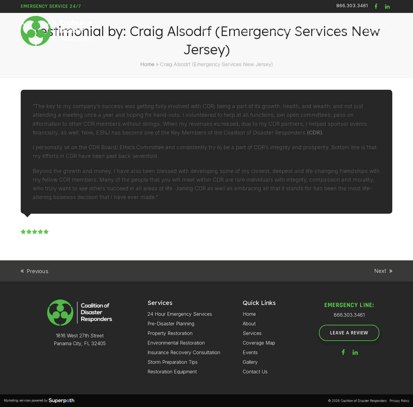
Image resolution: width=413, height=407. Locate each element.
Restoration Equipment (172, 372)
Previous (34, 272)
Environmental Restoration (176, 343)
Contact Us (255, 372)
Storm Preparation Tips (172, 362)
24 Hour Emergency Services (179, 314)
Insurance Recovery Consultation (183, 352)
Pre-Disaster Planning (170, 324)
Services (252, 333)
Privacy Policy (399, 400)
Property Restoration (170, 333)
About (249, 324)
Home (147, 64)
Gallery (250, 362)
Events (250, 352)
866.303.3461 (352, 5)
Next (383, 271)
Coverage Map (259, 343)
